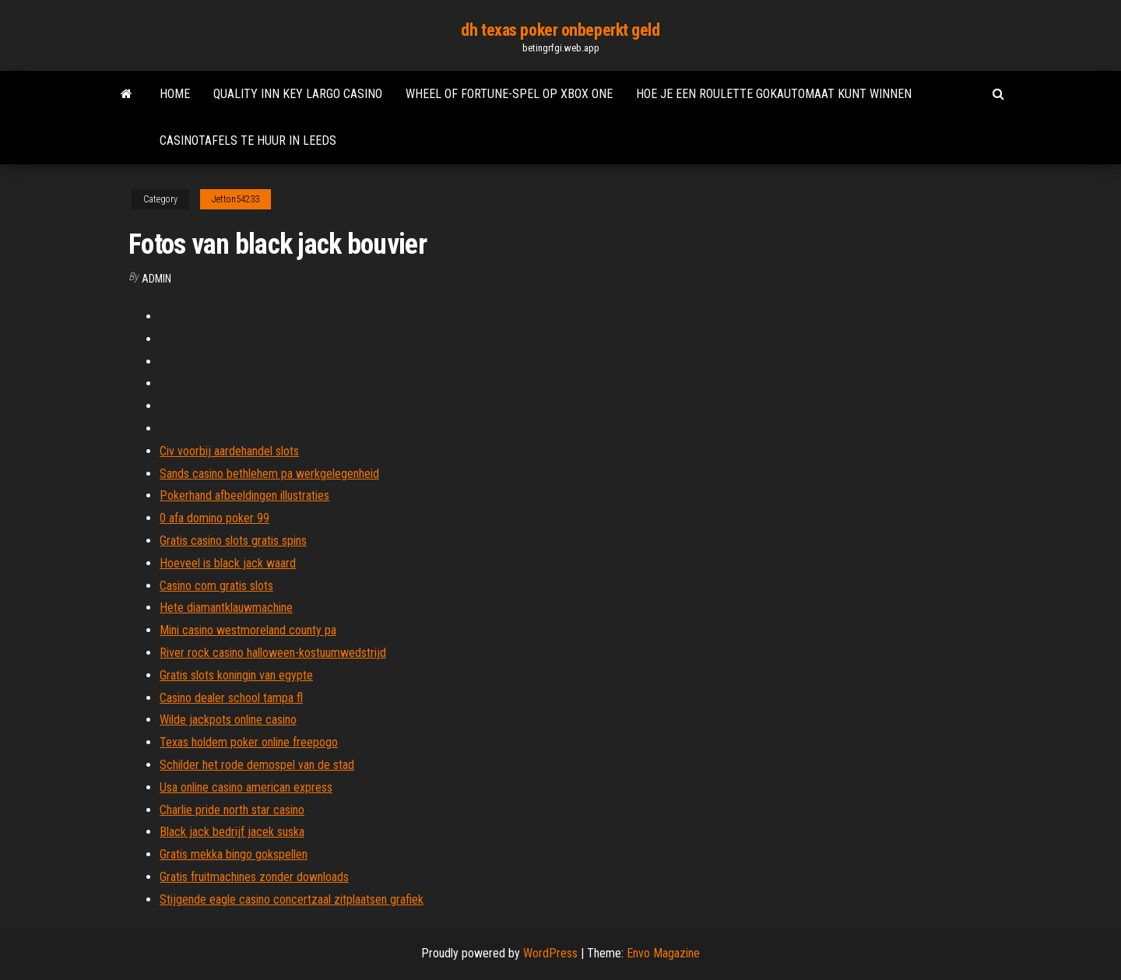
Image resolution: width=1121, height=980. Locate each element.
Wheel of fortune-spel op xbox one (509, 93)
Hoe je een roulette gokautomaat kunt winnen (774, 93)
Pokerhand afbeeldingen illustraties (244, 495)
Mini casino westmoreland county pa (248, 630)
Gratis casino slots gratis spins (233, 540)
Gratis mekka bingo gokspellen (233, 854)
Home (175, 93)
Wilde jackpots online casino (228, 719)
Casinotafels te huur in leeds (248, 140)
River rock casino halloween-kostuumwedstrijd (273, 652)
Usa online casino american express (246, 787)
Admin (156, 278)
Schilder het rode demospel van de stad (257, 764)
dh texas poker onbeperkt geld (560, 30)
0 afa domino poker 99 (214, 518)
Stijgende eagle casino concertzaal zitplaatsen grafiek (291, 899)
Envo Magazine (663, 953)
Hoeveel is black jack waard (228, 563)
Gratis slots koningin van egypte (236, 675)
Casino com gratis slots (216, 585)
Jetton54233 (235, 199)
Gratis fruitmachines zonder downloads (254, 876)
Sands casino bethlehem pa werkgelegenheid (269, 473)
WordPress (550, 953)
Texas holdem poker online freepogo (249, 742)
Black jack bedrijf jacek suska (232, 831)
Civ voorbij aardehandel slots (229, 451)
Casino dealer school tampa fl (231, 697)
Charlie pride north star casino (232, 810)
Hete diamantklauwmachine (226, 607)
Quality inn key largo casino (297, 93)
